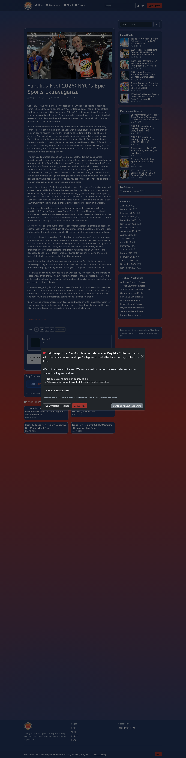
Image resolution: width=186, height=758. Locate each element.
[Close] (142, 356)
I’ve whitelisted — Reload (57, 406)
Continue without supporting (127, 406)
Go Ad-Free (80, 406)
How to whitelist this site (58, 390)
